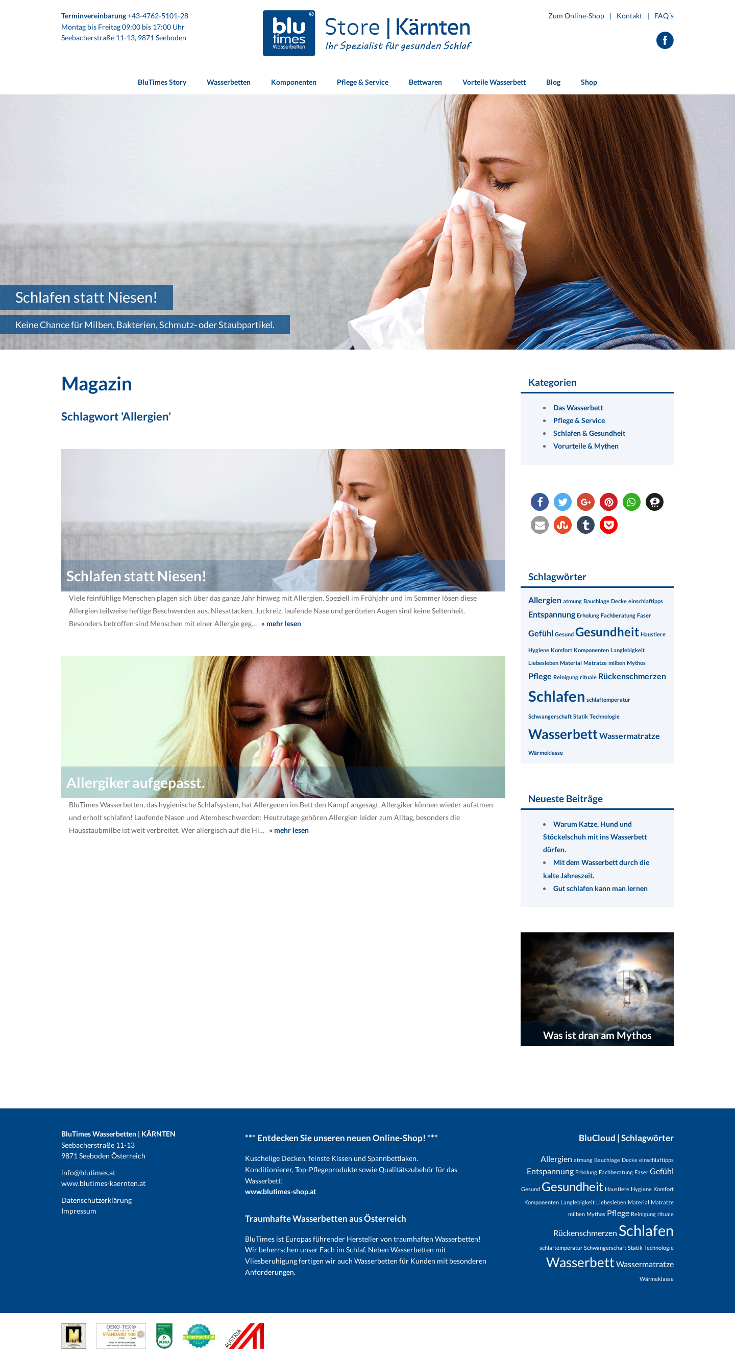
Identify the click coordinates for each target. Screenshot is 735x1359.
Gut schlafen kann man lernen (600, 888)
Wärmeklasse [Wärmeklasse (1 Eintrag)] (545, 752)
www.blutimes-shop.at (280, 1191)
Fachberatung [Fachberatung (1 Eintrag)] (618, 615)
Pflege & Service (579, 420)
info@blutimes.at (88, 1172)
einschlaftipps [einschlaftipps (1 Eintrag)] (645, 601)
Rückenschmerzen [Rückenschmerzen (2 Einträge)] (632, 676)
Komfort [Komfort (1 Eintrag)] (561, 650)
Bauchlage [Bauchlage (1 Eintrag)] (596, 601)
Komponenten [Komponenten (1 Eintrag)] (591, 650)
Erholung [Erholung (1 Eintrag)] (588, 615)
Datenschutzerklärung (96, 1200)
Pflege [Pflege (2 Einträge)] (540, 676)
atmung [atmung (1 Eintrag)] (572, 601)
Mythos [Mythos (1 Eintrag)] (636, 662)
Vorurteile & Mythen (586, 445)
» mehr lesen (281, 623)
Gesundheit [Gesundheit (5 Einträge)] (607, 631)
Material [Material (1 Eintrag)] (571, 662)
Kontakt (629, 15)
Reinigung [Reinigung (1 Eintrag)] (565, 677)
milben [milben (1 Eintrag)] (616, 662)
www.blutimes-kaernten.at (103, 1183)
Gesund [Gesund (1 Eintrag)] (564, 634)
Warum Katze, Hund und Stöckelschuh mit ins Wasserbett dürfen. (595, 837)
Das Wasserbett (578, 407)
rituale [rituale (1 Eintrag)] (588, 677)
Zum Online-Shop (576, 15)
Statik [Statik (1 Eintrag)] (580, 716)
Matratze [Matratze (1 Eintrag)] (595, 662)
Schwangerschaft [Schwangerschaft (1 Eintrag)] (550, 716)
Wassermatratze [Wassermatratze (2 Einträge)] (629, 735)
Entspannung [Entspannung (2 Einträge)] (551, 614)
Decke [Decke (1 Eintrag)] (619, 601)
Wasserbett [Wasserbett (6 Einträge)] (563, 734)
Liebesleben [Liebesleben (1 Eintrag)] (543, 662)
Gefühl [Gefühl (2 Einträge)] (540, 633)
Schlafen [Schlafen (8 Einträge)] (556, 696)
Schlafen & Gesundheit (589, 433)
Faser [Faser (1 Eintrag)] (644, 615)
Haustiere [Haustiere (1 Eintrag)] (653, 634)
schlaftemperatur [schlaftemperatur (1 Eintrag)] (608, 699)
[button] (540, 502)
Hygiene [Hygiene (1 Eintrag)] (538, 650)
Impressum (78, 1210)
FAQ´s (664, 15)
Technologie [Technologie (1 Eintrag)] (605, 716)
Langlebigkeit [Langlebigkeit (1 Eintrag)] (627, 650)
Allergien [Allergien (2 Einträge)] (544, 600)
